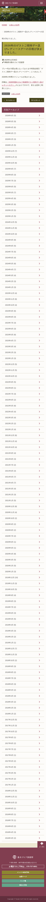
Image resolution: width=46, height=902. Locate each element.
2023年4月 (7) (10, 341)
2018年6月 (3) (10, 684)
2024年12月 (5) (11, 222)
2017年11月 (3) (11, 726)
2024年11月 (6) (11, 228)
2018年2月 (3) (10, 708)
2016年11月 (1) (11, 797)
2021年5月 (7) (10, 477)
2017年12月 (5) (11, 720)
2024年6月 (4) (10, 258)
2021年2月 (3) (10, 495)
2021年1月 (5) (10, 500)
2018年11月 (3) (11, 654)
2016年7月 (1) (10, 820)
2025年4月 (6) (10, 198)
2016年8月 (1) (10, 814)
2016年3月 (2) (10, 838)
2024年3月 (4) (10, 275)
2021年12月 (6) (11, 435)
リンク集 (23, 881)
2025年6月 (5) (10, 187)
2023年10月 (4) (11, 305)
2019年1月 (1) (10, 643)
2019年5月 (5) (10, 619)
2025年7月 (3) (10, 181)
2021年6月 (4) (10, 471)
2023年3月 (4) (10, 346)
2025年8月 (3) (10, 175)
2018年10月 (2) (11, 660)
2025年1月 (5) (10, 216)
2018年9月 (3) (10, 666)
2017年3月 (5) (10, 773)
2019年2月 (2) (10, 637)
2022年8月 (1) (10, 388)
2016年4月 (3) (10, 832)
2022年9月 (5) (10, 382)
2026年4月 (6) (10, 127)
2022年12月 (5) (11, 364)
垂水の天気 (23, 885)
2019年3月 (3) (10, 631)
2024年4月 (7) (10, 269)
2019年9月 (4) (10, 595)
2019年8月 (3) (10, 601)
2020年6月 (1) (10, 542)
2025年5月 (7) (10, 192)
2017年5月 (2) (10, 761)
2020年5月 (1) (10, 548)
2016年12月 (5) (11, 791)
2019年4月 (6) (10, 625)
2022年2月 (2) (10, 423)
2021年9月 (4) (10, 453)
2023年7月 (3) (10, 323)
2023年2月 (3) (10, 352)
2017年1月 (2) (10, 785)
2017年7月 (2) (10, 749)
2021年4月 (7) (10, 483)
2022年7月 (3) (10, 394)
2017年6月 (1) (10, 755)
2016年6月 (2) (10, 826)
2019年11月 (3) (11, 583)
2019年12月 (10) (11, 577)
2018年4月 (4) (10, 696)
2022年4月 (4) (10, 412)
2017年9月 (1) (10, 737)
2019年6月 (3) (10, 613)
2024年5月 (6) (10, 264)
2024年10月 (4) (11, 234)
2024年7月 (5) (10, 252)
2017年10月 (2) (11, 731)
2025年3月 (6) (10, 204)
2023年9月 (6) (10, 311)
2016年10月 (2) (11, 803)
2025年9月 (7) (10, 169)
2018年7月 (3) (10, 678)
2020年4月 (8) (10, 554)
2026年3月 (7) (10, 133)
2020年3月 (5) (10, 560)
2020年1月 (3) (10, 572)
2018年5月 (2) (10, 690)
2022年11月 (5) (11, 370)
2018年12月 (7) (11, 649)
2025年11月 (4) (11, 157)
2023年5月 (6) (10, 335)
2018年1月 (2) (10, 714)
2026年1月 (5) (10, 145)
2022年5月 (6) (10, 406)
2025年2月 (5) (10, 210)
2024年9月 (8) (10, 240)
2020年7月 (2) (10, 536)
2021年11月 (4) (11, 441)
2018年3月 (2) (10, 702)
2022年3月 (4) (10, 418)
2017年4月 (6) (10, 767)
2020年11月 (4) (11, 512)
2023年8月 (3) (10, 317)
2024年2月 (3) (10, 281)
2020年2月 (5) (10, 566)
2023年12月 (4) (11, 293)
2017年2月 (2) (10, 779)
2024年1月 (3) (10, 287)
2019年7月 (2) (10, 607)
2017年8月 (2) (10, 743)
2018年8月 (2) (10, 672)
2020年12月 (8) (11, 506)
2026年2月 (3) (10, 139)
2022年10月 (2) (11, 376)
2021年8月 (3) (10, 459)
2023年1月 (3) (10, 358)
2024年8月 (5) (10, 246)
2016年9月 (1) (10, 808)
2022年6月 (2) (10, 400)
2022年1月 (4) (10, 429)
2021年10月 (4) (11, 447)
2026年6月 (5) (10, 115)
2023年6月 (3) (10, 329)
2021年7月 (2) (10, 465)
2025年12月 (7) (11, 151)
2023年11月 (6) (11, 299)
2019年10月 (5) (11, 589)
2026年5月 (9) (10, 121)
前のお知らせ (35, 100)
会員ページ (23, 876)
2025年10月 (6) (11, 163)
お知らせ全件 (15, 94)
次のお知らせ (10, 100)
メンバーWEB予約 (23, 872)
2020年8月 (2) (10, 530)
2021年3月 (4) (10, 489)
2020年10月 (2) (11, 518)
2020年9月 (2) (10, 524)
